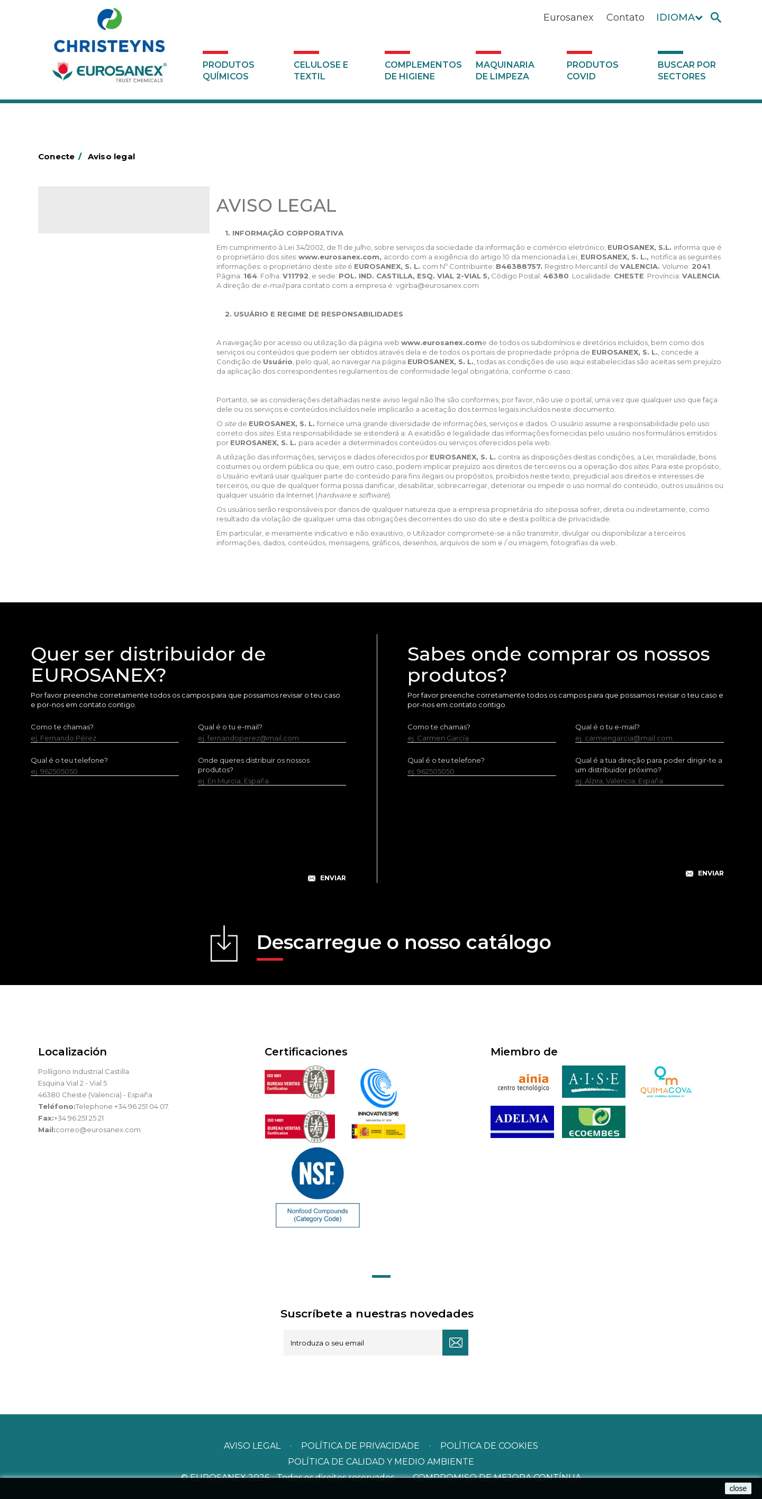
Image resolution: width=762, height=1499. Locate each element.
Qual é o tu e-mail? (230, 727)
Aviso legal (252, 1446)
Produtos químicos (229, 71)
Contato (625, 17)
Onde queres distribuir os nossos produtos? (254, 765)
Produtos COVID (593, 71)
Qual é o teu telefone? (69, 760)
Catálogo (87, 217)
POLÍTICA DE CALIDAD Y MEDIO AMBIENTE (381, 1462)
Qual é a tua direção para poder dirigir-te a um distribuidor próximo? (648, 765)
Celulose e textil (321, 71)
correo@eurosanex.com (98, 1129)
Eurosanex (568, 17)
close (738, 1488)
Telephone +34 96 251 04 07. (122, 1106)
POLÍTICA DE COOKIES (489, 1446)
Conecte (62, 156)
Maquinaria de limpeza (505, 71)
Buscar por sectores (687, 71)
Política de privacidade (360, 1446)
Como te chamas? (62, 727)
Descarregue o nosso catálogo (404, 946)
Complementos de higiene (423, 71)
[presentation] (188, 842)
